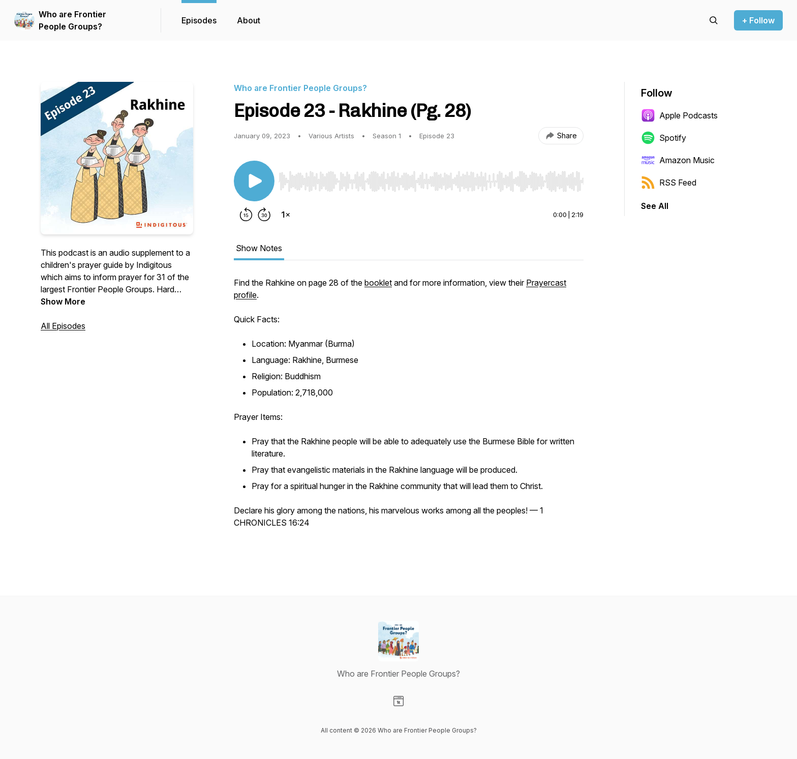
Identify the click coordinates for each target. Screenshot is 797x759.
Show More (63, 301)
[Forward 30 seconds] (264, 214)
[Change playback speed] (285, 214)
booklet (378, 283)
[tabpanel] (409, 408)
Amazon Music (678, 160)
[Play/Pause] (254, 181)
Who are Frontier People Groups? (72, 20)
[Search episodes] (714, 20)
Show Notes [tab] (259, 248)
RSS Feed (668, 182)
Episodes (199, 20)
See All (654, 206)
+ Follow (758, 20)
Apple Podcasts (679, 115)
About (248, 20)
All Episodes (63, 326)
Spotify (663, 138)
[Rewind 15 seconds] (246, 214)
